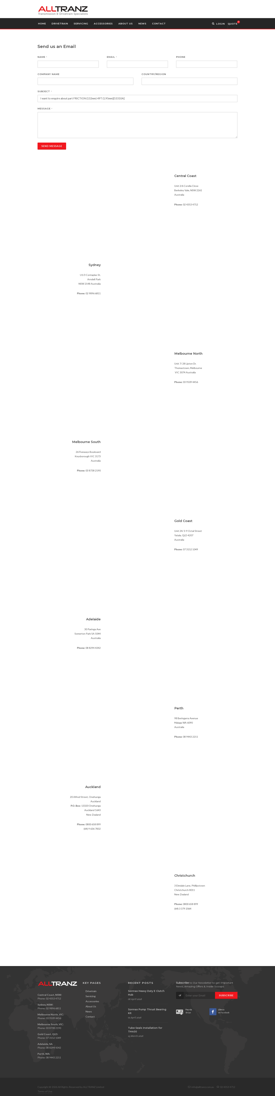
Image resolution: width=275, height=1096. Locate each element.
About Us (91, 1006)
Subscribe (226, 995)
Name (42, 56)
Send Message (51, 146)
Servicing (91, 996)
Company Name (48, 74)
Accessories (92, 1001)
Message (45, 108)
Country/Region (154, 74)
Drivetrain (91, 991)
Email (112, 56)
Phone (180, 56)
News (89, 1011)
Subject (45, 91)
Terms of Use (45, 1091)
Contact (90, 1016)
